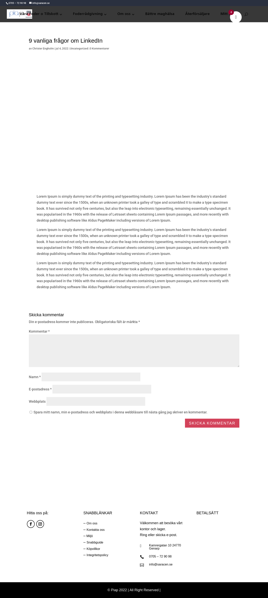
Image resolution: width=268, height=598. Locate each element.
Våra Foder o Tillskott (39, 14)
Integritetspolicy (97, 555)
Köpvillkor (93, 548)
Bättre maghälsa (159, 14)
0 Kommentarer (99, 48)
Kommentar (39, 331)
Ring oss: (182, 474)
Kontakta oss (96, 529)
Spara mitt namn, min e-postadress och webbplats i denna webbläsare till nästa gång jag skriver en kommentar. (120, 412)
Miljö (89, 536)
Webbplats (37, 401)
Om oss (124, 14)
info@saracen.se (160, 564)
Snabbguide (95, 542)
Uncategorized (79, 48)
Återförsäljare (197, 14)
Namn (35, 377)
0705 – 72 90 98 (160, 556)
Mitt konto (229, 14)
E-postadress (40, 389)
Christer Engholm (43, 48)
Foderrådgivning (88, 14)
